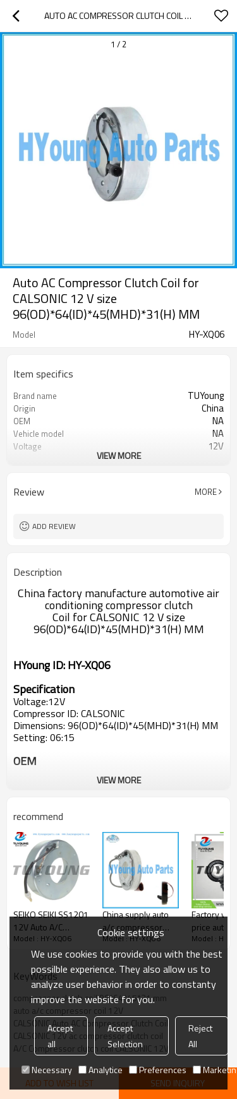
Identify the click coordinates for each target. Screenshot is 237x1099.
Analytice (100, 1069)
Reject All (200, 1035)
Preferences (157, 1069)
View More (119, 455)
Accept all (60, 1035)
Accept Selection (125, 1035)
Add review (54, 526)
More (206, 491)
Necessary (46, 1069)
